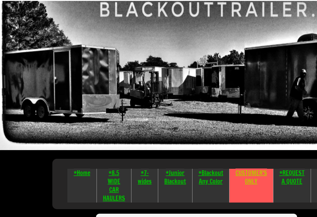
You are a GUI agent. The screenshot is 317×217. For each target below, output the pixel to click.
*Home (82, 172)
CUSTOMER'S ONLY (251, 177)
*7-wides (145, 177)
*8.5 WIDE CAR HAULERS (114, 185)
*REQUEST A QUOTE (292, 177)
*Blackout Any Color (211, 177)
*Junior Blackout (175, 177)
